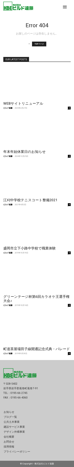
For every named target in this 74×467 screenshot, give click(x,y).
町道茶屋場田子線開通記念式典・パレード (36, 349)
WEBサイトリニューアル (23, 103)
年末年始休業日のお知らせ (24, 152)
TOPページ (39, 44)
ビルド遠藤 (7, 108)
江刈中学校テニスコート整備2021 (30, 200)
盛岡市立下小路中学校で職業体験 (29, 248)
